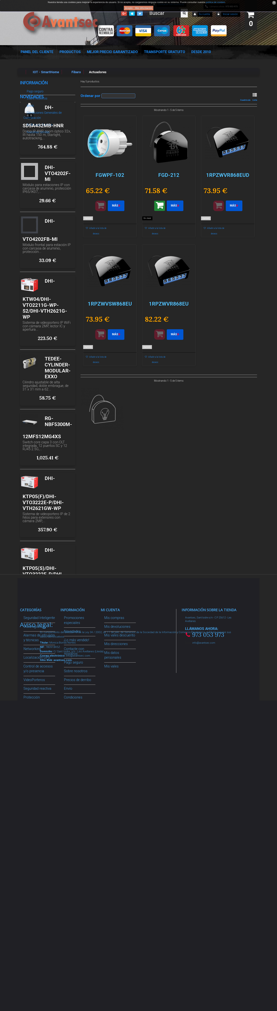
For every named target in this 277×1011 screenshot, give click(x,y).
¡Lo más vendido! (76, 747)
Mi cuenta (110, 717)
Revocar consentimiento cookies (75, 877)
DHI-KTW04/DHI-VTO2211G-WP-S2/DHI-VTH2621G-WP (45, 345)
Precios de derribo (77, 787)
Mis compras (114, 725)
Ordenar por (90, 96)
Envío (30, 104)
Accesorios (31, 840)
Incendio (29, 858)
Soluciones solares (37, 818)
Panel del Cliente (37, 52)
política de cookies (215, 2)
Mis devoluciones (117, 734)
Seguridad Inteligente (39, 725)
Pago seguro (34, 90)
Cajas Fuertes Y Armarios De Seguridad (35, 898)
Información (34, 83)
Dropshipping (74, 823)
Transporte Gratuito (164, 52)
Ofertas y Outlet (35, 866)
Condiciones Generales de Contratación (42, 114)
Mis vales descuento (119, 742)
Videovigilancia (34, 734)
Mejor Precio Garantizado (112, 52)
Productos (70, 52)
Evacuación (32, 912)
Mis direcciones (116, 751)
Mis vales (111, 773)
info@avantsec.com (203, 750)
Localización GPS (36, 765)
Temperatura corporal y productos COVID (36, 880)
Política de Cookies (39, 123)
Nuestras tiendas (38, 130)
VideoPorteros (34, 787)
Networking (32, 756)
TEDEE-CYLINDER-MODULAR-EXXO (58, 414)
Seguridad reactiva (37, 796)
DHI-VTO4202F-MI (58, 219)
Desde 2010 (201, 52)
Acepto (129, 8)
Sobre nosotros (36, 97)
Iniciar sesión (230, 14)
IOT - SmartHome (36, 849)
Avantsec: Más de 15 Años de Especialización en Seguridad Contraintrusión (79, 913)
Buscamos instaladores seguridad (73, 836)
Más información (143, 8)
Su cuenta (204, 14)
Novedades (32, 142)
